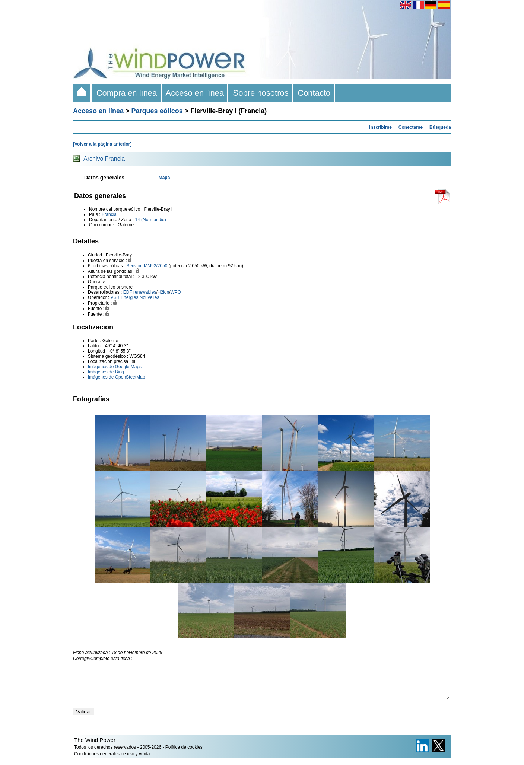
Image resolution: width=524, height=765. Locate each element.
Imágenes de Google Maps (115, 366)
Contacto (314, 93)
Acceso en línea (195, 93)
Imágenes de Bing (106, 371)
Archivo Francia (104, 159)
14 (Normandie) (150, 219)
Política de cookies (184, 753)
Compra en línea (126, 93)
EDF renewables (139, 292)
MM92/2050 (155, 265)
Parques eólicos (157, 111)
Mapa (164, 177)
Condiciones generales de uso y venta (112, 760)
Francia (109, 214)
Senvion (134, 265)
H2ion (163, 292)
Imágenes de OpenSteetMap (116, 377)
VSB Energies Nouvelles (135, 297)
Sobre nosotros (260, 93)
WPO (175, 292)
